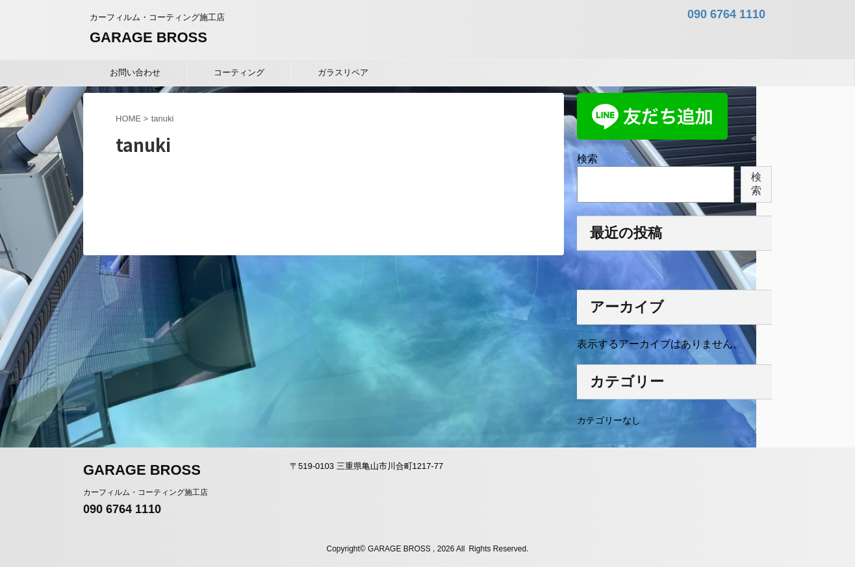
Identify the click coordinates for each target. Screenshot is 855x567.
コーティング (239, 72)
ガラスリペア (343, 72)
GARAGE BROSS (148, 37)
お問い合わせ (135, 72)
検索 (587, 158)
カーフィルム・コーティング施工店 (145, 492)
